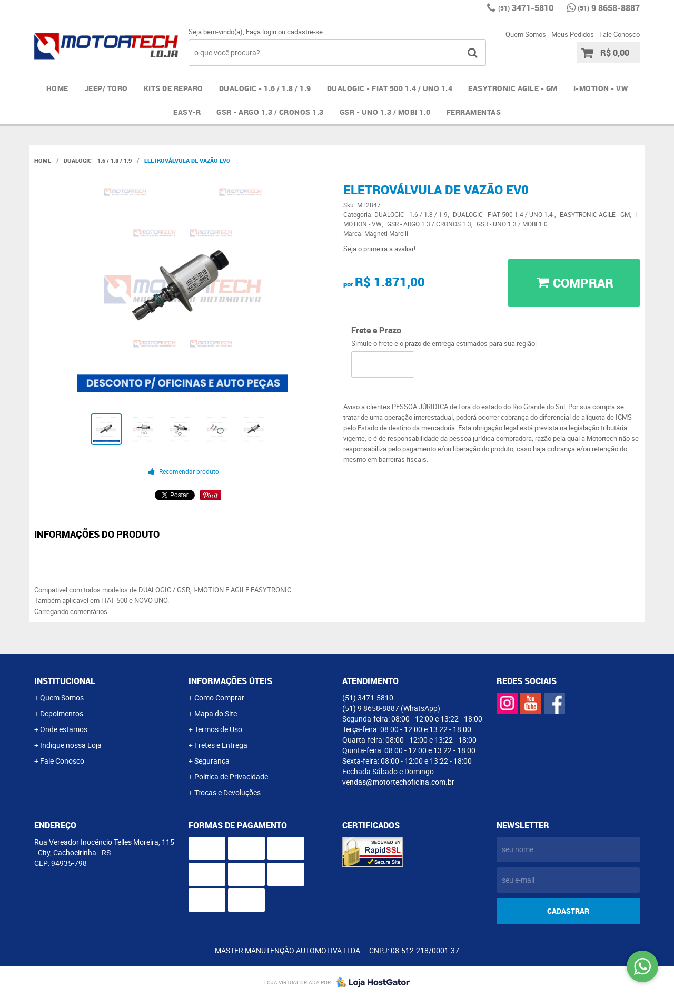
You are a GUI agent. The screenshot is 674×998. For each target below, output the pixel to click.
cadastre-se (305, 31)
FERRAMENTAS (474, 112)
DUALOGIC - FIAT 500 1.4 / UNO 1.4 (390, 88)
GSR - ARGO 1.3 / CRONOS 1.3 (270, 112)
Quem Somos (526, 34)
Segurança (212, 761)
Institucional (64, 681)
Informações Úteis (230, 681)
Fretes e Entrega (220, 745)
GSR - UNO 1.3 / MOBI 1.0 (385, 112)
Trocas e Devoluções (227, 792)
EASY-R (187, 112)
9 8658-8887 (609, 8)
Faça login (261, 31)
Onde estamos (63, 729)
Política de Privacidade (231, 777)
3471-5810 (525, 8)
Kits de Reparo (173, 88)
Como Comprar (219, 698)
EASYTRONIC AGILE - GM (513, 88)
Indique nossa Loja (71, 745)
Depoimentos (61, 713)
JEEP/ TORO (106, 88)
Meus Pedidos (572, 34)
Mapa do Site (215, 713)
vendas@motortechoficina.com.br (398, 782)
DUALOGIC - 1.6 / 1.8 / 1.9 (265, 88)
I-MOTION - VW (600, 88)
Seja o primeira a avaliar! (379, 248)
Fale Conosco (619, 34)
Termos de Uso (218, 729)
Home (57, 88)
